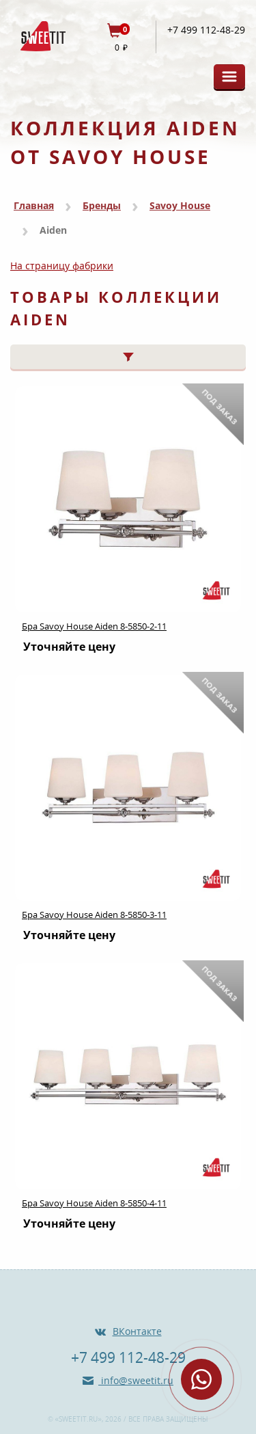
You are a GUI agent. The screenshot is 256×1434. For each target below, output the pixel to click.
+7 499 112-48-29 (206, 30)
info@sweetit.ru (135, 1380)
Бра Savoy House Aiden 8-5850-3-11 (94, 914)
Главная (34, 205)
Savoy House (180, 205)
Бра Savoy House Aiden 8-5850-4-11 (94, 1203)
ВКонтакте (137, 1331)
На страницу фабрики (61, 265)
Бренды (102, 205)
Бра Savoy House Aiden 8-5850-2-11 (94, 626)
